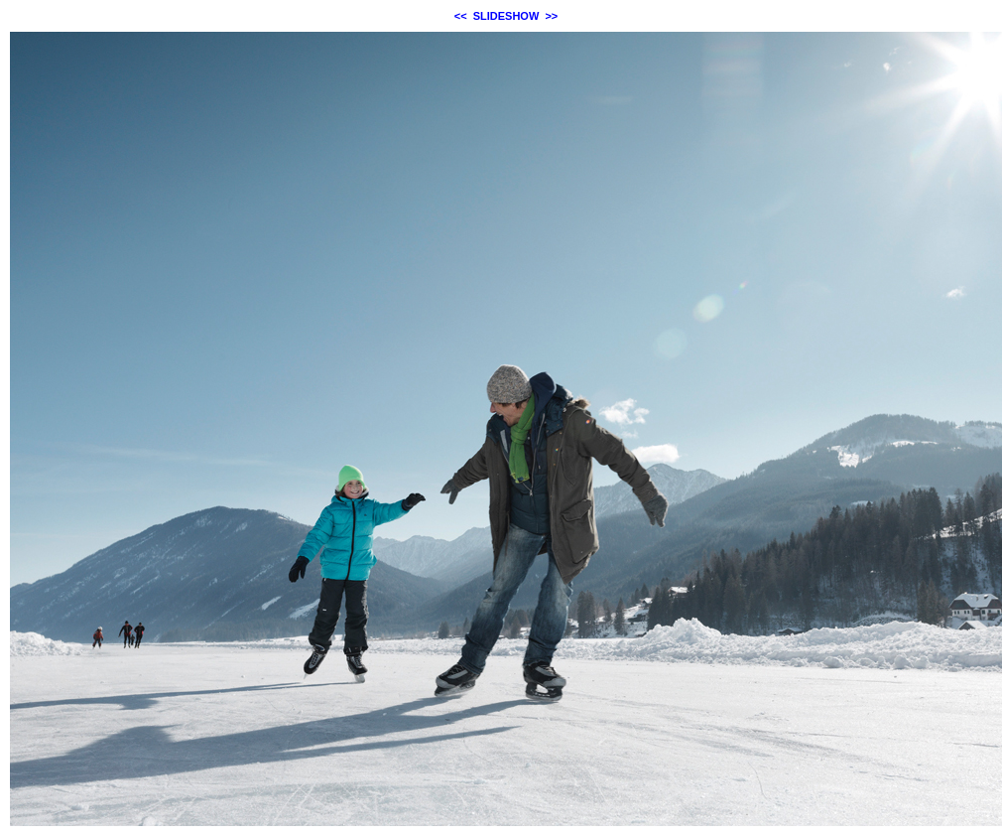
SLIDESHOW (506, 16)
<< (460, 16)
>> (551, 16)
